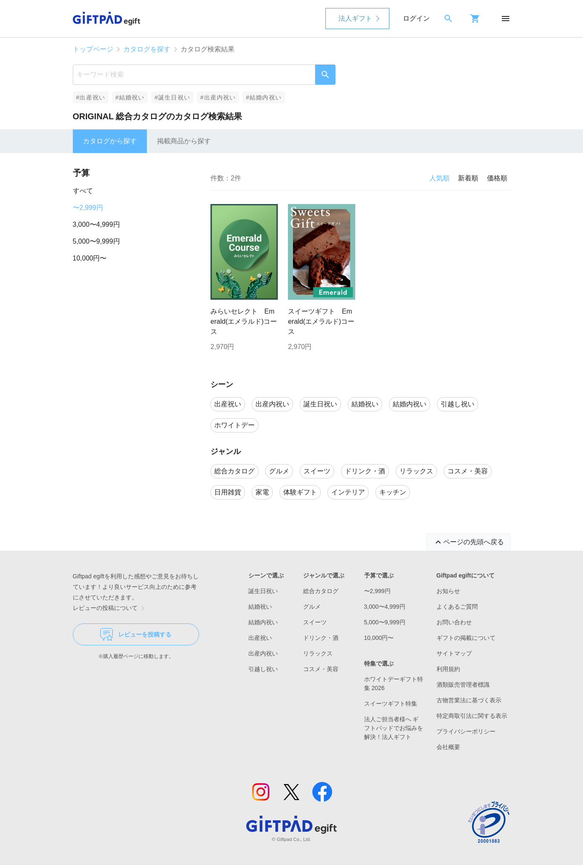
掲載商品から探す (184, 141)
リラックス (318, 653)
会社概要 (448, 747)
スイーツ (315, 622)
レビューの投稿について (110, 608)
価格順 (497, 178)
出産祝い (260, 637)
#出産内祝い (218, 97)
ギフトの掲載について (466, 637)
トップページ (93, 49)
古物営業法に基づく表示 (469, 700)
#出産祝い (90, 97)
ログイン (416, 18)
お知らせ (448, 591)
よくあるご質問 (457, 606)
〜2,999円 (88, 207)
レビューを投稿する (135, 634)
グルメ (312, 606)
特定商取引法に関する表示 (472, 715)
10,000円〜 (90, 258)
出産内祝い (263, 653)
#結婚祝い (129, 97)
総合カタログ (320, 591)
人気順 (439, 178)
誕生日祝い (263, 591)
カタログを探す (146, 49)
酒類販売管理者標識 (463, 684)
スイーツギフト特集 (390, 703)
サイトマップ (454, 653)
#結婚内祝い (264, 97)
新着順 (468, 178)
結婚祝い (260, 606)
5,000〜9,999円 (96, 241)
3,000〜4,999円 (96, 224)
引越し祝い (263, 669)
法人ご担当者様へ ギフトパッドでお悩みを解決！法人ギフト (393, 728)
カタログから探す (110, 141)
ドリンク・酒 (320, 637)
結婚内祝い (263, 622)
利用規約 (448, 669)
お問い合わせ (454, 622)
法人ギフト (355, 18)
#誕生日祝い (172, 97)
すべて (83, 190)
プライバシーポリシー (466, 731)
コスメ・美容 (320, 669)
